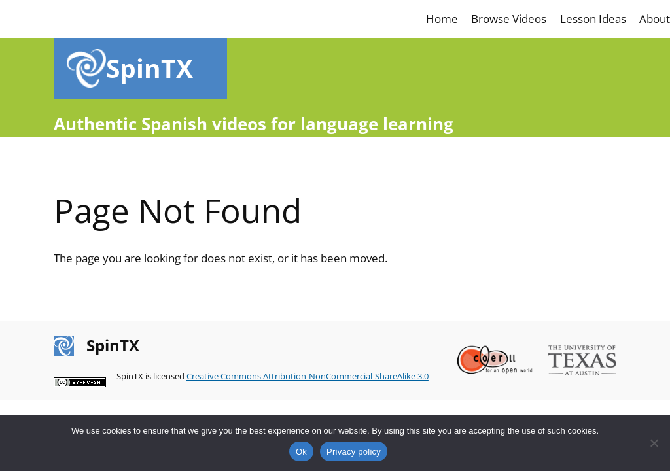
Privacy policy (353, 452)
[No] (653, 442)
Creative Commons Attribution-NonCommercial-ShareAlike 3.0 (307, 376)
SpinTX (149, 67)
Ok (301, 452)
